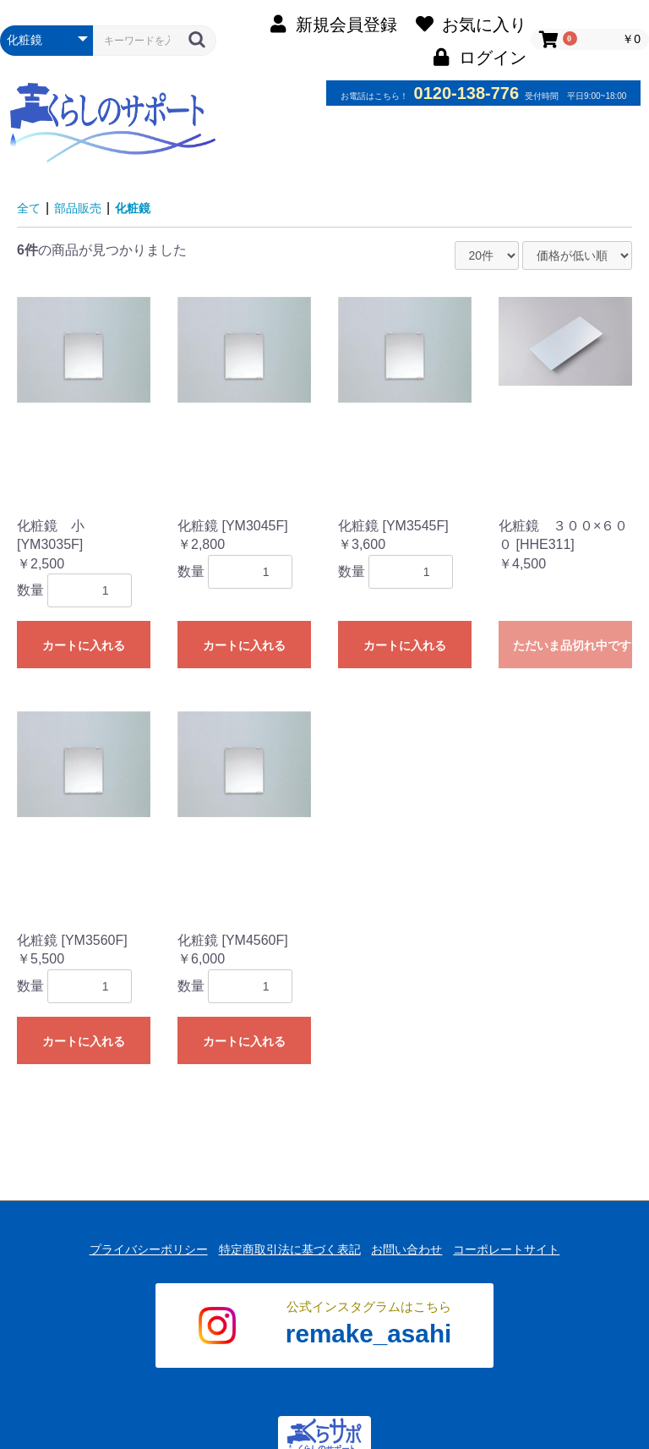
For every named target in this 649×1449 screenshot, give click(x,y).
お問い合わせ (411, 1244)
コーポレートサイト (521, 1244)
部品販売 (84, 207)
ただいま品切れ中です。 (572, 645)
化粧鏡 (145, 207)
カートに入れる (83, 645)
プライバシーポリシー (133, 1244)
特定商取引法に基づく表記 (285, 1244)
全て (30, 207)
